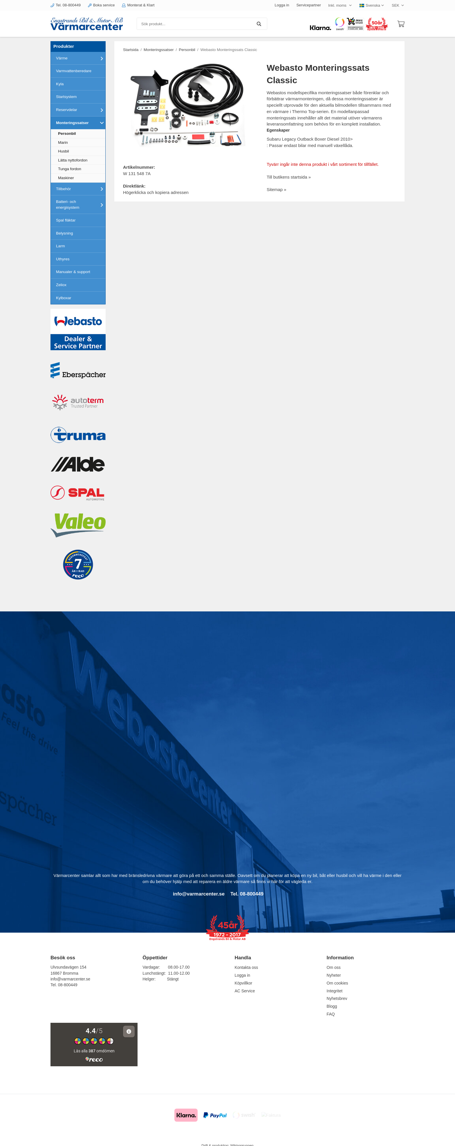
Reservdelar (80, 110)
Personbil (67, 133)
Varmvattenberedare (73, 71)
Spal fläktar (66, 220)
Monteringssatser (80, 123)
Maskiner (66, 178)
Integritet (334, 991)
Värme (80, 58)
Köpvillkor (243, 983)
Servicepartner (308, 5)
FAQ (331, 1014)
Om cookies (337, 983)
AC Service (244, 991)
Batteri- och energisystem (80, 204)
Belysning (64, 233)
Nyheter (334, 975)
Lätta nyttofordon (72, 160)
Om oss (334, 967)
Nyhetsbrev (337, 998)
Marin (63, 142)
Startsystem (66, 97)
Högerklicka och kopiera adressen (156, 192)
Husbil (63, 151)
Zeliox (61, 285)
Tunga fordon (69, 169)
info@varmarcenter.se (70, 979)
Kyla (60, 84)
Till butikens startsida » (289, 177)
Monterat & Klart (138, 5)
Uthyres (63, 259)
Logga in (282, 5)
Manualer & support (73, 272)
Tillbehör (80, 189)
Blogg (332, 1006)
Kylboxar (63, 298)
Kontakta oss (246, 967)
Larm (60, 246)
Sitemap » (276, 189)
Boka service (101, 5)
